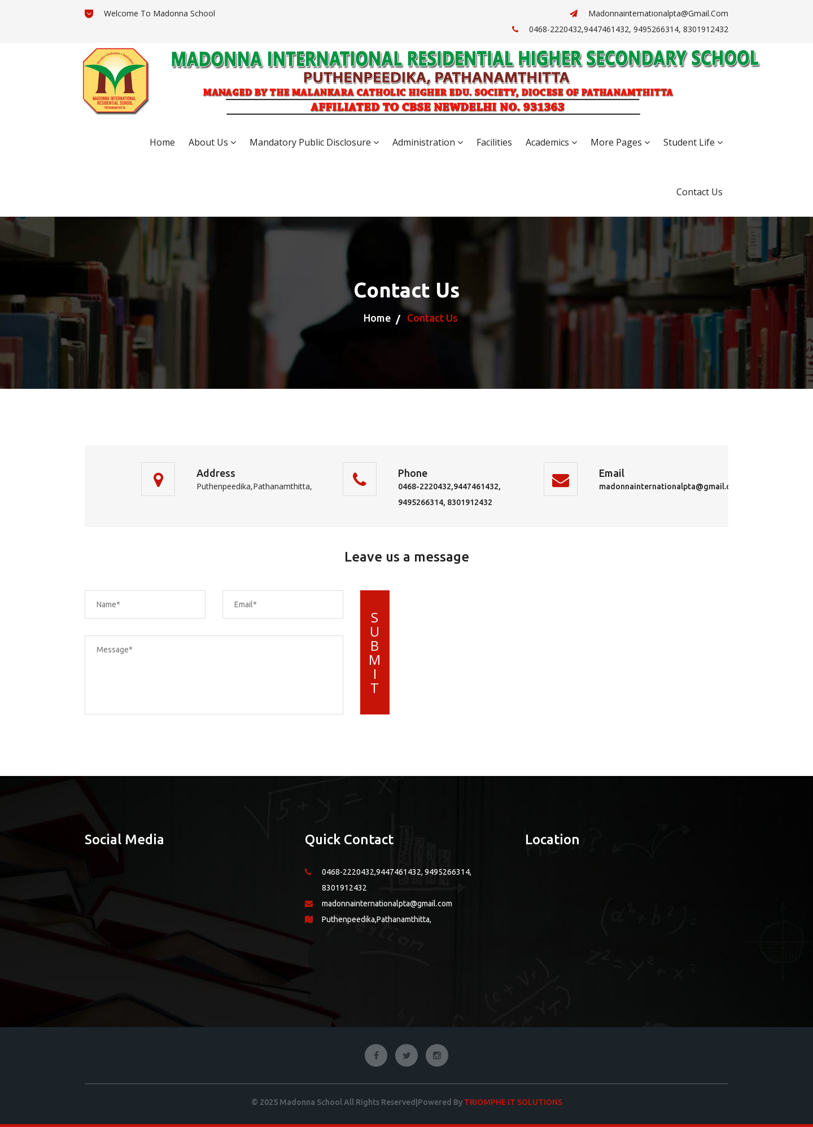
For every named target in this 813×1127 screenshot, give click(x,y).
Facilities (494, 142)
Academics (551, 142)
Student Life (693, 142)
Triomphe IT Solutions (513, 1102)
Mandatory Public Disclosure (314, 142)
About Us (212, 142)
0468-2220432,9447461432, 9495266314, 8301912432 (620, 29)
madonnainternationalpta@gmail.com (649, 13)
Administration (427, 142)
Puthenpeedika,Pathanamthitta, (376, 919)
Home (162, 142)
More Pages (620, 142)
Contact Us (699, 192)
